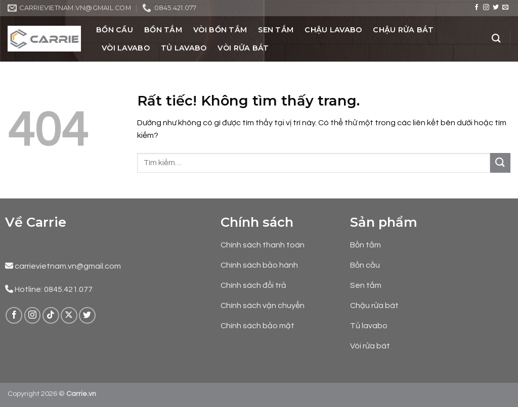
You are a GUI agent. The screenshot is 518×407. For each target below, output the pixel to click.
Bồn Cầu (114, 29)
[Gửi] (500, 163)
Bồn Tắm (163, 29)
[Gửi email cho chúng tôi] (505, 7)
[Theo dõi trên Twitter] (496, 7)
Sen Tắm (275, 29)
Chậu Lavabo (333, 29)
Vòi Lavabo (126, 48)
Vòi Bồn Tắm (220, 29)
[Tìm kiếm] (496, 38)
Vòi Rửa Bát (243, 48)
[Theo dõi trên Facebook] (476, 7)
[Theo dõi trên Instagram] (486, 7)
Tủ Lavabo (184, 48)
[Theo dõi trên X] (69, 315)
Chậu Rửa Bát (403, 29)
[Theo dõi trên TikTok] (50, 315)
